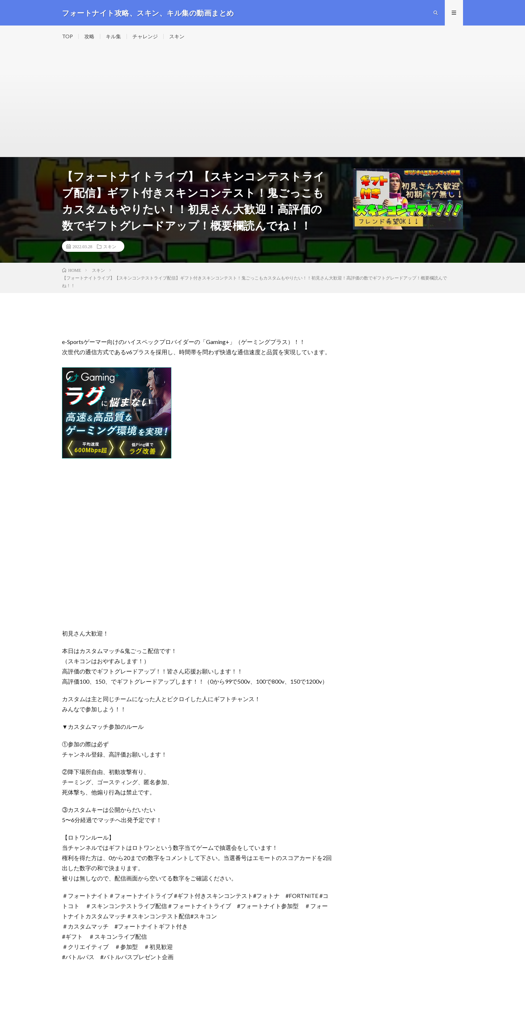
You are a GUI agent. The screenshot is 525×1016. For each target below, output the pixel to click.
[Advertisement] (262, 102)
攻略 (89, 36)
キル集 (113, 36)
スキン (176, 36)
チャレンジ (145, 36)
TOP (67, 36)
